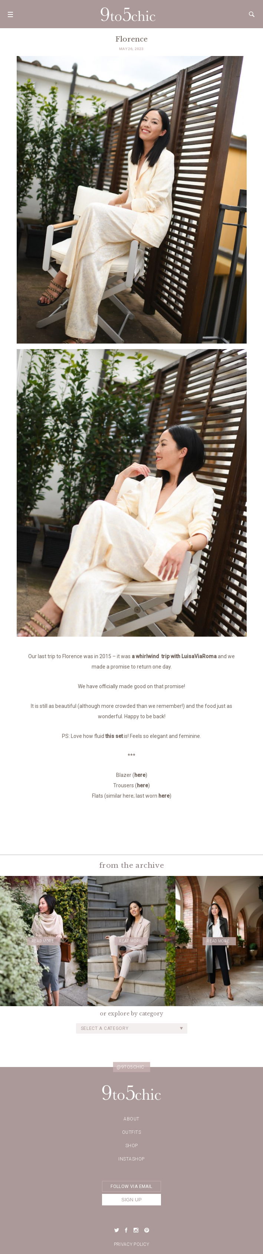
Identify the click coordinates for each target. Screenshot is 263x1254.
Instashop (131, 1159)
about (131, 1119)
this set (114, 736)
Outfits (131, 1132)
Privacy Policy (131, 1244)
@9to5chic (130, 1067)
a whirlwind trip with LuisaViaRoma (174, 656)
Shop (131, 1145)
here (139, 775)
